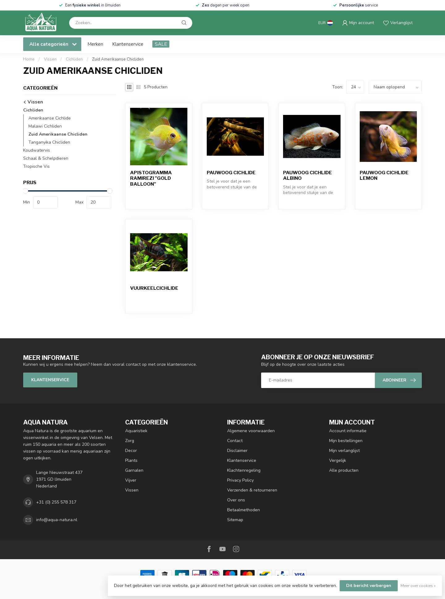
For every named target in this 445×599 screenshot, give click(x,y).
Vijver (130, 480)
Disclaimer (237, 450)
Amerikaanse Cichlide (49, 118)
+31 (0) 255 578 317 (56, 502)
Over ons (236, 500)
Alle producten (343, 470)
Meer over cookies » (418, 585)
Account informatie (348, 431)
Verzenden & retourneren (252, 490)
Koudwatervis (36, 150)
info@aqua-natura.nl (56, 520)
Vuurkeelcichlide (154, 288)
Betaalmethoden (243, 510)
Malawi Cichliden (45, 126)
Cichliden (74, 59)
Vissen (50, 59)
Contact (235, 441)
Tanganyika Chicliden (49, 142)
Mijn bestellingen (345, 441)
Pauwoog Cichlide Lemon (384, 175)
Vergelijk (337, 460)
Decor (131, 450)
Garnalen (134, 470)
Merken (95, 44)
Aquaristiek (136, 431)
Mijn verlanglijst (344, 450)
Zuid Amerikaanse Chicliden (118, 59)
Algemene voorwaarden (251, 431)
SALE (161, 44)
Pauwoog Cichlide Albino (307, 175)
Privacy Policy (240, 480)
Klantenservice (127, 44)
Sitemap (235, 520)
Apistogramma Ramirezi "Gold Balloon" (151, 178)
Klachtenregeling (244, 470)
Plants (131, 460)
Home (29, 59)
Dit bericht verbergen (368, 585)
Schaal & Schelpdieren (45, 158)
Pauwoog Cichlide (231, 172)
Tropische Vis (36, 166)
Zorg (129, 441)
